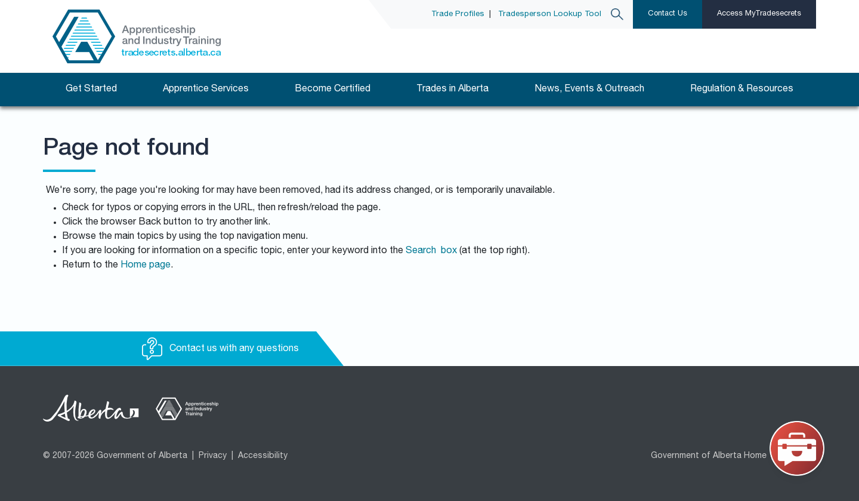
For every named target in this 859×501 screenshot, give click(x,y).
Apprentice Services (206, 89)
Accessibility (263, 456)
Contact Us (667, 14)
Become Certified (332, 89)
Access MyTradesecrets (759, 14)
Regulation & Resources (741, 89)
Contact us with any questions (220, 349)
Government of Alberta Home (709, 456)
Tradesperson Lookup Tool (549, 14)
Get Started (91, 89)
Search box (431, 251)
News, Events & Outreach (589, 89)
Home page (145, 266)
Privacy (213, 456)
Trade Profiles (457, 14)
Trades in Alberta (452, 89)
